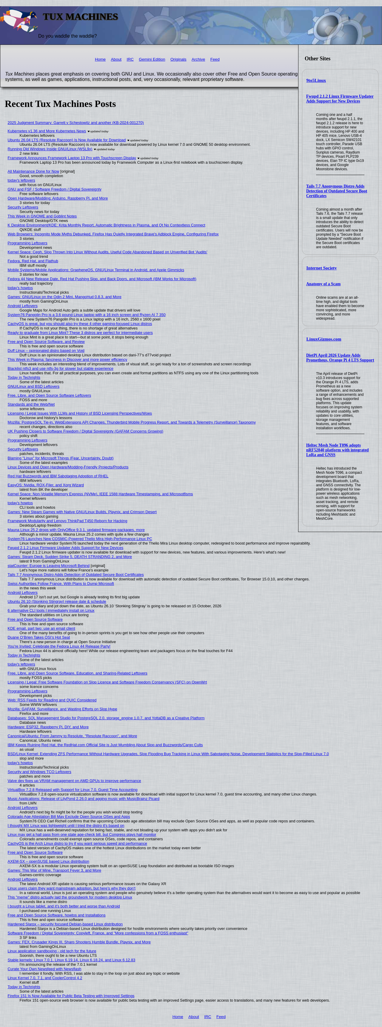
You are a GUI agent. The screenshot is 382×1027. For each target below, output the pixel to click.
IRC (130, 59)
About (116, 59)
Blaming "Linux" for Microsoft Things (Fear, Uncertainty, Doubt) (61, 458)
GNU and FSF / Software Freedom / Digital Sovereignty (54, 189)
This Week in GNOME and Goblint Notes (42, 216)
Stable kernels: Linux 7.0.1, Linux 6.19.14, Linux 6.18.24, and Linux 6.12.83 (71, 960)
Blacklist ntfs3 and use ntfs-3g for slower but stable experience (60, 368)
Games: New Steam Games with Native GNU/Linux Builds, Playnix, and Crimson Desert (82, 512)
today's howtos (20, 288)
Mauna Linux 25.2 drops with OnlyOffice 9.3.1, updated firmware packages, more (76, 530)
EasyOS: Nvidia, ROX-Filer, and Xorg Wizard (46, 485)
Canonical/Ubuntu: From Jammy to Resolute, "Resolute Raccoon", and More (72, 736)
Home (100, 59)
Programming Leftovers (27, 243)
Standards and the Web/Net (31, 404)
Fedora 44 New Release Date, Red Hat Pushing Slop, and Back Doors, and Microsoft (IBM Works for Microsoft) (102, 279)
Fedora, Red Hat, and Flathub (33, 261)
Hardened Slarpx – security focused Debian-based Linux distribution (65, 924)
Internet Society (321, 268)
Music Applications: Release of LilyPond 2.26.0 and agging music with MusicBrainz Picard (84, 798)
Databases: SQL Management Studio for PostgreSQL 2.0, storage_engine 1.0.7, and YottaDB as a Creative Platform (106, 718)
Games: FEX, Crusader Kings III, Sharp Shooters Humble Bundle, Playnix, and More (79, 942)
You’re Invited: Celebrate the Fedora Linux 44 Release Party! (59, 646)
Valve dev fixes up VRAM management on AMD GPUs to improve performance (74, 780)
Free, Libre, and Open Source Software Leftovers (49, 395)
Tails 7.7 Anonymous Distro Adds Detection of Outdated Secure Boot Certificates (336, 191)
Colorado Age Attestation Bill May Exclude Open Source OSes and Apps (69, 816)
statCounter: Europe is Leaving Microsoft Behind (49, 565)
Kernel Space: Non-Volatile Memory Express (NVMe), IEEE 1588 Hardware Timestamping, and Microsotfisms (100, 494)
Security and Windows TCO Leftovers (39, 772)
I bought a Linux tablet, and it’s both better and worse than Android (64, 906)
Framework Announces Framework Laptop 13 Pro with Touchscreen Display (72, 158)
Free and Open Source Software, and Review (46, 341)
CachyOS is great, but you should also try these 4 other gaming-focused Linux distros (80, 323)
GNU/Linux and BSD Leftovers (34, 386)
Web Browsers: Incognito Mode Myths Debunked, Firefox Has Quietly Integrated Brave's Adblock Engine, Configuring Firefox (113, 234)
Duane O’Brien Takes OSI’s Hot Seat (39, 637)
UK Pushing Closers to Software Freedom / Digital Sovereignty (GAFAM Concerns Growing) (85, 431)
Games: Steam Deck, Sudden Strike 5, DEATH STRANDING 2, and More (70, 556)
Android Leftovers (23, 305)
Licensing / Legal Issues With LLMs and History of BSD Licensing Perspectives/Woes (80, 413)
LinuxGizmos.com (323, 339)
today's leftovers (21, 180)
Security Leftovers (23, 207)
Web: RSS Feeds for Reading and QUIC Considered (52, 700)
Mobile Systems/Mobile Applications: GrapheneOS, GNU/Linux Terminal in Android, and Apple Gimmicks (96, 270)
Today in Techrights (24, 377)
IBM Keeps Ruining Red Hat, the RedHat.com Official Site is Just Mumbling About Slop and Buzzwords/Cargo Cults (105, 745)
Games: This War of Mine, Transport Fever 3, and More (54, 870)
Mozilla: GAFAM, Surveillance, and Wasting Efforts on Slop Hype (62, 709)
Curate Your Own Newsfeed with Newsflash (44, 969)
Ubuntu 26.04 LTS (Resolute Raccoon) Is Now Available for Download (67, 140)
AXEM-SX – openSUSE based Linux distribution (48, 861)
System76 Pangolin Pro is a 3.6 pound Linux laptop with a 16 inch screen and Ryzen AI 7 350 (87, 314)
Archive (198, 59)
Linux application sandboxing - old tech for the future (52, 951)
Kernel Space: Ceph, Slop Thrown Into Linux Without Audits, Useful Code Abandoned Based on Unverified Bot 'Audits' (107, 252)
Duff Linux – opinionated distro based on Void (46, 350)
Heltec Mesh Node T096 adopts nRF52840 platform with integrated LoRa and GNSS (337, 450)
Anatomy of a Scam (323, 284)
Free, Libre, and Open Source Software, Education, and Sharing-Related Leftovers (77, 673)
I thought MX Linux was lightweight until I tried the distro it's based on (66, 825)
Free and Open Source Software (35, 619)
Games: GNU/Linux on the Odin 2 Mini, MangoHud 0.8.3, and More (64, 297)
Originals (178, 59)
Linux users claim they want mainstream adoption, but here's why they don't (71, 888)
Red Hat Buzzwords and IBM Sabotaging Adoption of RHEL (58, 476)
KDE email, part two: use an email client (41, 628)
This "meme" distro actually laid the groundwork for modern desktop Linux (70, 897)
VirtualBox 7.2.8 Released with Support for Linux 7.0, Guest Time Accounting (73, 789)
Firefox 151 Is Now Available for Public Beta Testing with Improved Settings (71, 996)
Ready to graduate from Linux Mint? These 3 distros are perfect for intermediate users (80, 332)
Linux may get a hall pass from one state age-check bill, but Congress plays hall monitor (82, 834)
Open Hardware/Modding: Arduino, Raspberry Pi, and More (58, 198)
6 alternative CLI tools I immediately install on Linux (51, 610)
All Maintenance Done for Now (33, 171)
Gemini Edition (152, 59)
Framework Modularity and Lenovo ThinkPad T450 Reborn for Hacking (67, 521)
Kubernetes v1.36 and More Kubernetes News (47, 131)
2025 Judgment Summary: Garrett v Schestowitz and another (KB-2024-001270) (76, 122)
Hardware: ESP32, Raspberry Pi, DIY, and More (48, 727)
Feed (215, 59)
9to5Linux (316, 80)
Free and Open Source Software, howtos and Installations (57, 915)
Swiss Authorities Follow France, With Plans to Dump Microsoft (61, 583)
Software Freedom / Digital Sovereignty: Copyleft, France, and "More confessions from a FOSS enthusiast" (98, 933)
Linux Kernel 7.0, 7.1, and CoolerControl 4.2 (45, 978)
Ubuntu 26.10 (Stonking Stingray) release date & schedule (57, 601)
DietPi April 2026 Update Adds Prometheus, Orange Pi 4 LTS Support (340, 357)
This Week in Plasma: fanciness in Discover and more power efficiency (67, 359)
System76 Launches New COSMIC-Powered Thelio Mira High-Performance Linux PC (80, 539)
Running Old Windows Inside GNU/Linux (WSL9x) (50, 149)
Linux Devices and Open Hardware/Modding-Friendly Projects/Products (68, 467)
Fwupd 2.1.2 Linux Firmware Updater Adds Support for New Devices (340, 98)
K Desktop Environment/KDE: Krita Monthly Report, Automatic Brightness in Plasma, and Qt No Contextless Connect (106, 225)
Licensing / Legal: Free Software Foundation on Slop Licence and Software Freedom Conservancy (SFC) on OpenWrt (107, 682)
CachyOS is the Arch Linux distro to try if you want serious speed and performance (77, 843)
